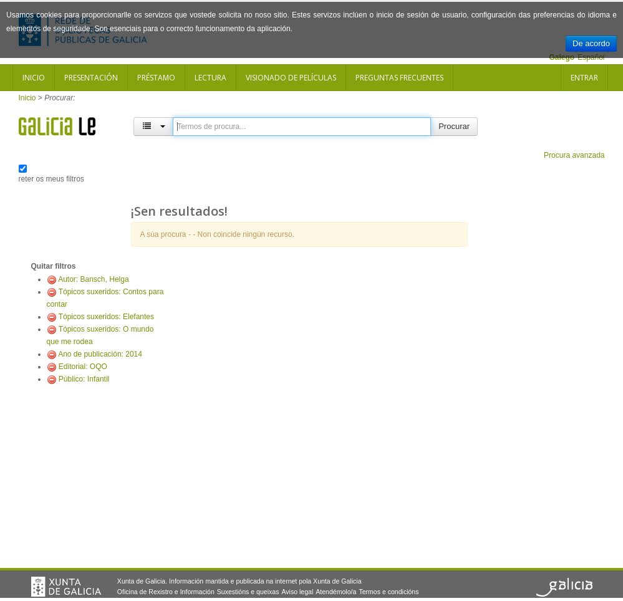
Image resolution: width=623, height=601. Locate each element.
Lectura (210, 77)
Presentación (91, 77)
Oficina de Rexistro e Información (166, 591)
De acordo (591, 43)
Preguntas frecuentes (399, 77)
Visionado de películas (291, 77)
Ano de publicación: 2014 (100, 354)
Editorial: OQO (83, 366)
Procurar (454, 126)
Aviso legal (297, 591)
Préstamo (156, 77)
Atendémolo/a (336, 591)
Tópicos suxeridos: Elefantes (106, 316)
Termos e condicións (388, 591)
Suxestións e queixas (248, 591)
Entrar (584, 77)
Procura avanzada (574, 155)
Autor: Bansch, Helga (93, 279)
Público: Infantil (84, 379)
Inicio (33, 77)
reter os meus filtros (51, 179)
